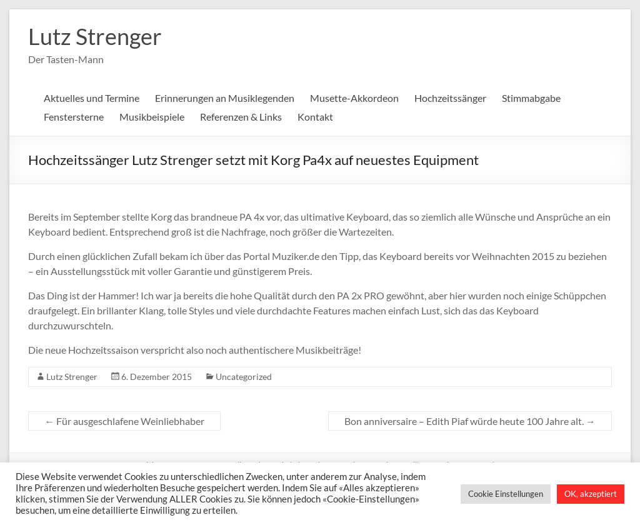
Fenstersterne (74, 116)
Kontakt (315, 116)
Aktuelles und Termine (91, 98)
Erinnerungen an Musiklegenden (224, 98)
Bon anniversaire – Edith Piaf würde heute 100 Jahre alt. (470, 421)
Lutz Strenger (95, 36)
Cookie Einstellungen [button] (505, 494)
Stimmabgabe (531, 98)
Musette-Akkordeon (354, 98)
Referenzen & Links (241, 116)
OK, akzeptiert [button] (590, 494)
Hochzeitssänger (450, 98)
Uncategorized (244, 376)
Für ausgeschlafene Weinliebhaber (124, 421)
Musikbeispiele (151, 116)
